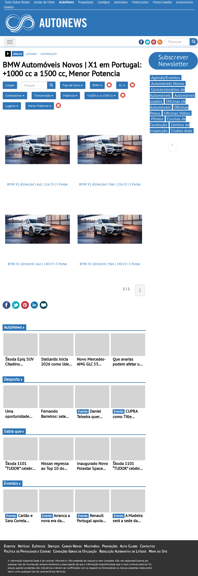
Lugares (11, 106)
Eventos (12, 483)
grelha (17, 53)
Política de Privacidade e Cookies (27, 551)
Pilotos (157, 118)
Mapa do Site (158, 551)
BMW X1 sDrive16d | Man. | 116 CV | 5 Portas (110, 184)
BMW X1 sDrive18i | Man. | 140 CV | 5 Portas (110, 264)
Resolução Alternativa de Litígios (122, 551)
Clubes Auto (181, 130)
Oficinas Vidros (177, 113)
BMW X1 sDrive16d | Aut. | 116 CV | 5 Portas (37, 184)
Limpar (9, 85)
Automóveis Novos (167, 83)
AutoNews (14, 327)
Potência (70, 95)
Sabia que (14, 431)
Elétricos (38, 546)
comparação (48, 53)
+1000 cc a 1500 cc (101, 95)
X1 (122, 85)
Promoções (109, 546)
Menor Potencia (39, 106)
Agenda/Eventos (165, 77)
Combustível (14, 95)
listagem (31, 53)
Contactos (147, 546)
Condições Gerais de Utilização (75, 551)
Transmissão (43, 95)
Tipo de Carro (73, 85)
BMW (97, 85)
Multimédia (92, 546)
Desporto (13, 379)
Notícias (23, 546)
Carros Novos (71, 546)
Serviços (53, 546)
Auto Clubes (128, 546)
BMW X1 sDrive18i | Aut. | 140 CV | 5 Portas (37, 264)
